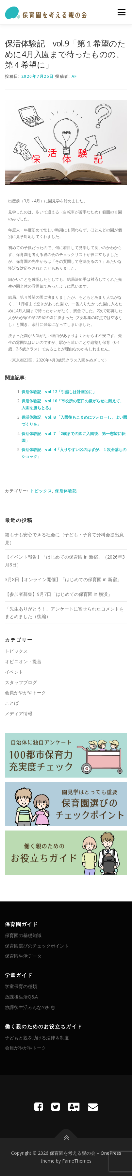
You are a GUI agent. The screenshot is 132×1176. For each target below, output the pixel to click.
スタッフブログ (21, 682)
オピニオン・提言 (23, 661)
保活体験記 (66, 491)
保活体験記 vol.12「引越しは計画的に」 (59, 392)
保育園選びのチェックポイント (37, 946)
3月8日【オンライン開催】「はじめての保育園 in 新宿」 (63, 579)
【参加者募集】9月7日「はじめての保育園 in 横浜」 (58, 594)
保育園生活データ (23, 956)
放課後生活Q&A (21, 997)
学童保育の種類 (21, 986)
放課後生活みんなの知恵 (30, 1007)
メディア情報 (18, 713)
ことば (12, 703)
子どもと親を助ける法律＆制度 (37, 1037)
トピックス (41, 491)
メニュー (121, 12)
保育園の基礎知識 (23, 935)
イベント (14, 672)
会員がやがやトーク (25, 692)
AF (74, 76)
